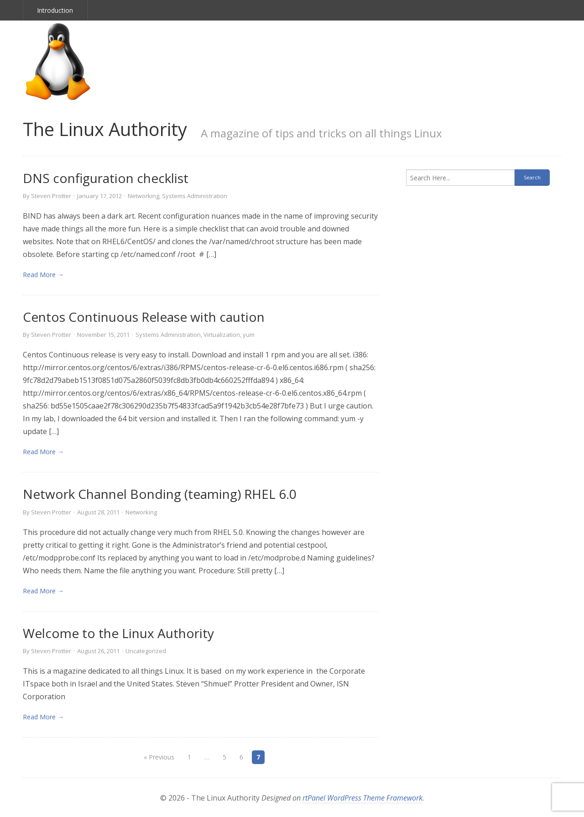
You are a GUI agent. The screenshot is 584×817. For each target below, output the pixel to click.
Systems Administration (194, 196)
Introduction (55, 10)
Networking (143, 196)
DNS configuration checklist (105, 178)
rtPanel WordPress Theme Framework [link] (362, 798)
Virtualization (221, 334)
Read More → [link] (43, 274)
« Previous (159, 757)
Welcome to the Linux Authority (118, 633)
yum (249, 334)
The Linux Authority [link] (105, 128)
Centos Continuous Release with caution (144, 316)
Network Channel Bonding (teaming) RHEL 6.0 (160, 494)
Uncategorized (145, 651)
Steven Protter (51, 196)
